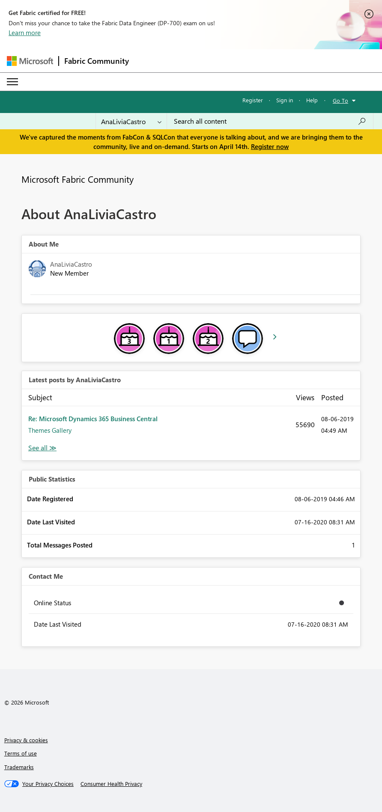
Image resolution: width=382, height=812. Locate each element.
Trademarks (19, 766)
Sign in (284, 100)
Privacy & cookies (26, 740)
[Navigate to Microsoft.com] (30, 61)
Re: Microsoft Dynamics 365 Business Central (93, 418)
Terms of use (20, 753)
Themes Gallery (50, 430)
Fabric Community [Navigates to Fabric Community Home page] (96, 61)
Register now (270, 146)
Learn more (25, 32)
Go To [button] (340, 100)
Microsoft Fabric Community (77, 179)
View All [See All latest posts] (42, 448)
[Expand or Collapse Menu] (12, 82)
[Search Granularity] (131, 121)
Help (312, 100)
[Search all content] (270, 121)
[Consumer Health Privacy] (111, 783)
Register (252, 100)
